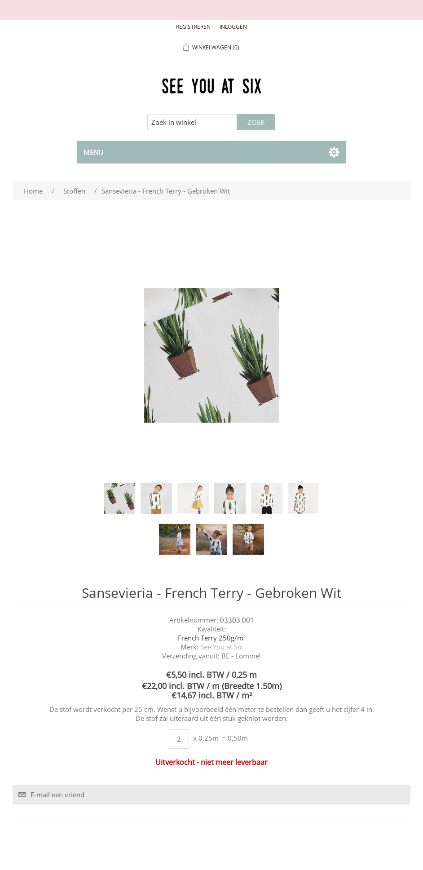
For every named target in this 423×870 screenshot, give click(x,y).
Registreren (193, 27)
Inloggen (233, 27)
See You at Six (221, 646)
